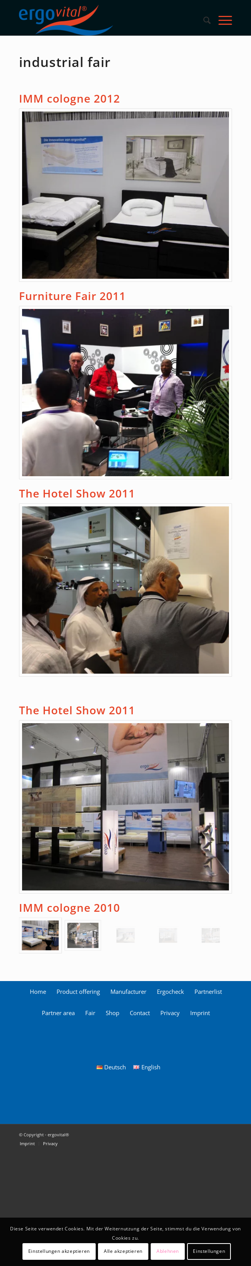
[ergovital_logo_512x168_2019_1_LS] (104, 20)
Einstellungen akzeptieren (59, 1251)
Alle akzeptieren (123, 1251)
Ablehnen (167, 1251)
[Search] (203, 20)
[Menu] (221, 20)
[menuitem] (203, 20)
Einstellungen (209, 1251)
